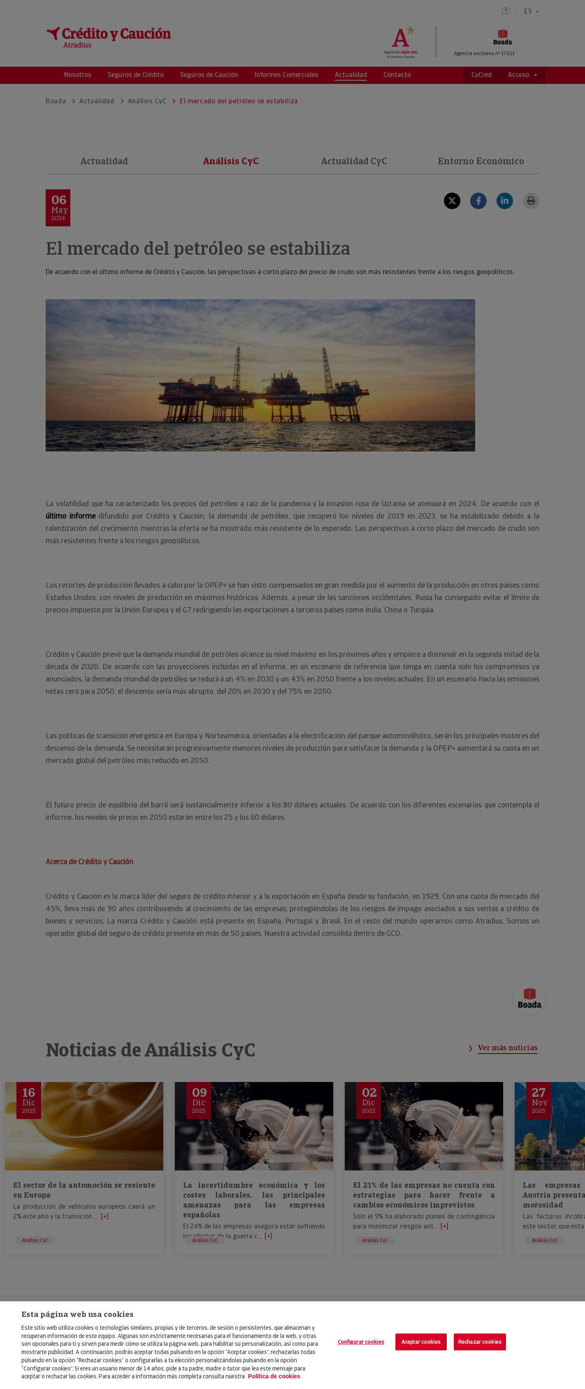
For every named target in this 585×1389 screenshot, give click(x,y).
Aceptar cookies (421, 1341)
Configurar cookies (361, 1341)
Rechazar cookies (479, 1341)
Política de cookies (274, 1376)
